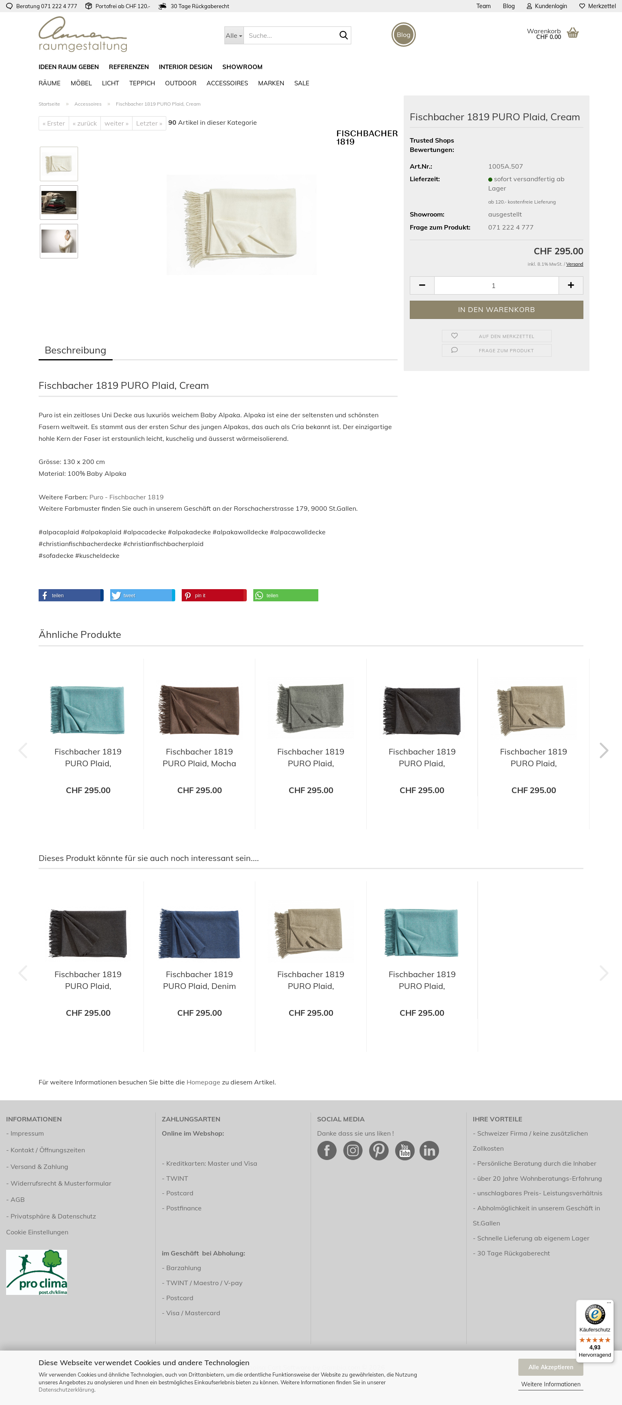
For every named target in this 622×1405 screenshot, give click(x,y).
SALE (301, 83)
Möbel (81, 83)
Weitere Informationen (551, 1384)
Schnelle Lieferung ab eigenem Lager (533, 1238)
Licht (110, 83)
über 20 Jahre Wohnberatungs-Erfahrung (539, 1178)
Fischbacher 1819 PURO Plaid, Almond (533, 758)
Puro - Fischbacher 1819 (126, 497)
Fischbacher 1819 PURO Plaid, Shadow (310, 758)
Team (483, 6)
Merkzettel (597, 6)
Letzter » (149, 123)
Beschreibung (76, 350)
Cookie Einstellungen (37, 1232)
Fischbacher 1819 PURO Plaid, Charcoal (422, 758)
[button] (422, 285)
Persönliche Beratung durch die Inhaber (536, 1163)
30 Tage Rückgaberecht (513, 1253)
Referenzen (129, 67)
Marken (271, 83)
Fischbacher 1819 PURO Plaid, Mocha (199, 757)
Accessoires (227, 83)
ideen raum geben (69, 67)
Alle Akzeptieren (550, 1367)
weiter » (116, 123)
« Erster (54, 123)
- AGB (15, 1199)
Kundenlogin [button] (547, 6)
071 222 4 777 (59, 6)
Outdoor (180, 83)
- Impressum (25, 1133)
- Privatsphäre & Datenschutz (51, 1216)
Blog (509, 6)
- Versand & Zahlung (37, 1166)
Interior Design (185, 67)
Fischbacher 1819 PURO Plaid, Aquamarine (88, 758)
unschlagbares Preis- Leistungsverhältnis (539, 1193)
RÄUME (50, 83)
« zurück (85, 123)
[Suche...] (234, 35)
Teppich (142, 83)
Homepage (203, 1082)
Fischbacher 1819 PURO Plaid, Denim (199, 980)
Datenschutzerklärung (66, 1389)
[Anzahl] (496, 285)
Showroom (242, 67)
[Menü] (609, 1305)
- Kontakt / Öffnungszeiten (45, 1150)
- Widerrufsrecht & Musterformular (58, 1183)
